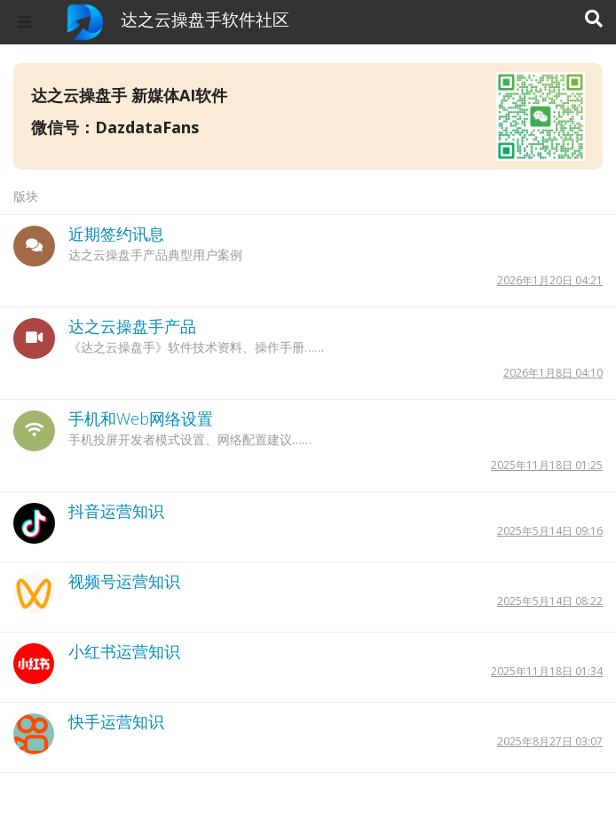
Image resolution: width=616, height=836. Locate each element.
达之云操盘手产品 (132, 326)
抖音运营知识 (116, 511)
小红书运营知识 (124, 651)
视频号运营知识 (124, 581)
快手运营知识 (116, 721)
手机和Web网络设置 (140, 418)
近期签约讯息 (116, 233)
